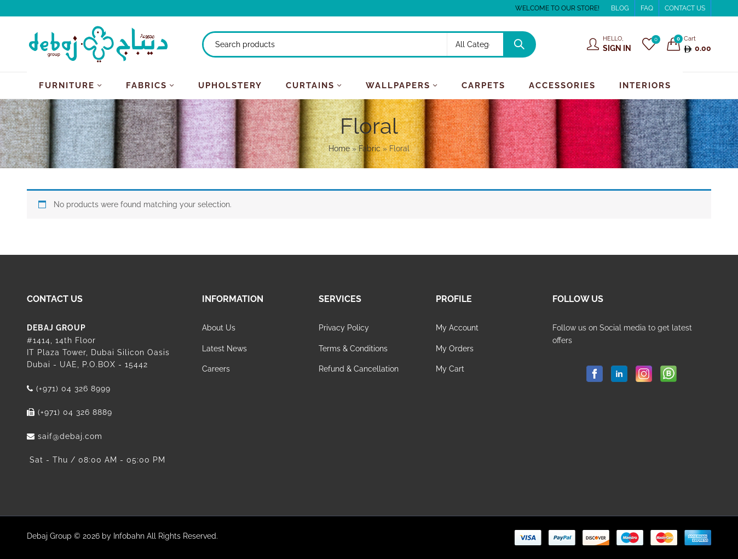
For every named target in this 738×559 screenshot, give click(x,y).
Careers (216, 368)
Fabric (369, 148)
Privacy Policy (344, 327)
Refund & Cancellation (359, 368)
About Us (218, 327)
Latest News (224, 348)
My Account (457, 327)
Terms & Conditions (353, 348)
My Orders (455, 348)
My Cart (450, 368)
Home (339, 148)
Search (519, 44)
